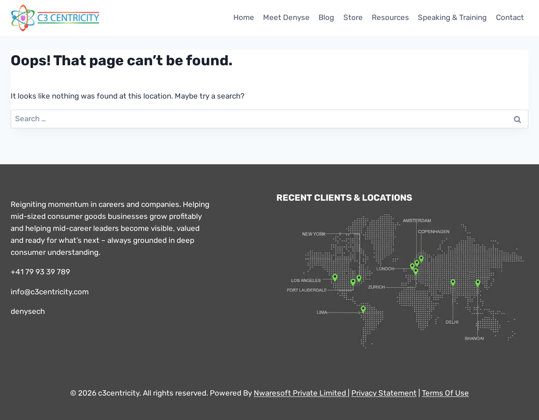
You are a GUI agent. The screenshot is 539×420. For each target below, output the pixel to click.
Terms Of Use (445, 392)
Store (353, 17)
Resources (390, 17)
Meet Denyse (286, 17)
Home (243, 17)
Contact (510, 17)
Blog (326, 17)
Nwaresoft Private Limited (300, 392)
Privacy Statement (384, 392)
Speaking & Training (452, 17)
